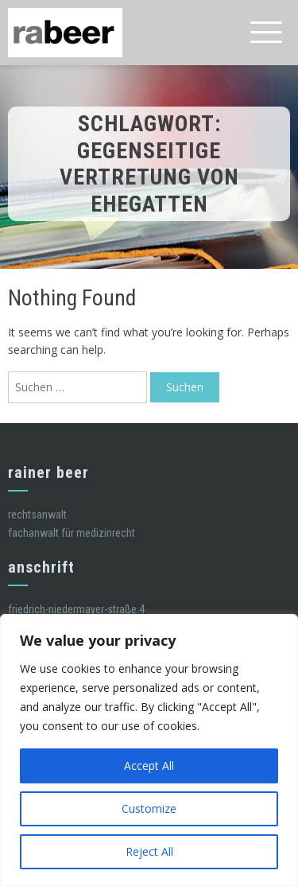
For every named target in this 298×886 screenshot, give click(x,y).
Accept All (149, 765)
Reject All (149, 851)
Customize (149, 808)
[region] (149, 750)
